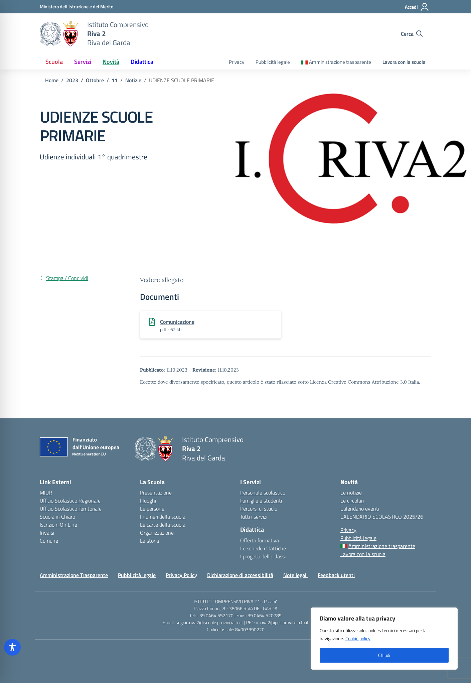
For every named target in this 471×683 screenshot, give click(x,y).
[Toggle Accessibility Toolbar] (12, 647)
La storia (149, 541)
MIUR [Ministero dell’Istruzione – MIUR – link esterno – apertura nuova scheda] (46, 493)
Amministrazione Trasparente (74, 575)
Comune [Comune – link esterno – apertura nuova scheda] (49, 541)
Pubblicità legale (273, 62)
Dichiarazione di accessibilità (240, 575)
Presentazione (156, 493)
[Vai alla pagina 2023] (72, 80)
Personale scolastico (262, 493)
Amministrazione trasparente (340, 62)
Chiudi (384, 655)
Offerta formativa (259, 540)
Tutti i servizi (253, 517)
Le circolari (352, 501)
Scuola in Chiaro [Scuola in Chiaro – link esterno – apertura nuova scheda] (57, 517)
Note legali (295, 575)
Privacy (236, 62)
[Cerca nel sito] (412, 33)
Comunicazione (177, 322)
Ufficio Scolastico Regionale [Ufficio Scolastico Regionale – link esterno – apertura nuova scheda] (70, 501)
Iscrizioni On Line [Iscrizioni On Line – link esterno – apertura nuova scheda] (58, 525)
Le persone (152, 509)
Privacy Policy (181, 575)
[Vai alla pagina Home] (51, 80)
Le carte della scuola (162, 525)
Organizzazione (157, 533)
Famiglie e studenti (261, 501)
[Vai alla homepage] (59, 33)
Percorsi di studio (258, 509)
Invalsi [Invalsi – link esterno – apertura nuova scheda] (47, 533)
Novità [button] (111, 61)
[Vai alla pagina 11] (115, 80)
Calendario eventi (359, 509)
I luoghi (148, 501)
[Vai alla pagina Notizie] (133, 80)
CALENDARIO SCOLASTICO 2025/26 (381, 517)
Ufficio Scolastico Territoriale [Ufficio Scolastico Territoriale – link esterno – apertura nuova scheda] (71, 509)
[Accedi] (417, 7)
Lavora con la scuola (404, 62)
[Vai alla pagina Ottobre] (95, 80)
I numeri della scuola (162, 517)
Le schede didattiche (263, 548)
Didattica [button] (142, 61)
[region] (384, 638)
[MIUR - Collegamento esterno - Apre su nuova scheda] (76, 6)
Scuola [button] (54, 61)
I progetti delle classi (263, 556)
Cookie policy (357, 638)
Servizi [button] (82, 61)
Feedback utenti (336, 575)
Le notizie (351, 493)
